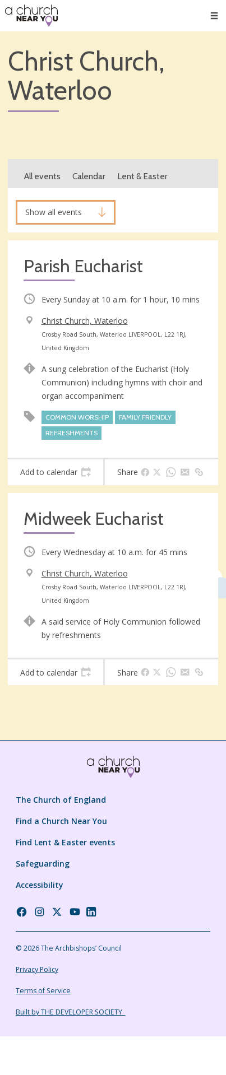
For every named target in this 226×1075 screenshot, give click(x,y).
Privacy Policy (37, 969)
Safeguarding (43, 863)
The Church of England (61, 799)
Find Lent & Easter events (65, 842)
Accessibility (39, 884)
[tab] (55, 472)
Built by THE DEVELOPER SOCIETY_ (70, 1012)
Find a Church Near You (61, 821)
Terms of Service (43, 990)
